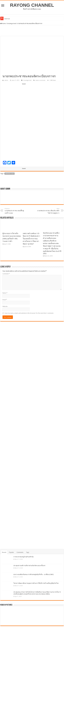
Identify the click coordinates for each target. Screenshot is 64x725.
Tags (27, 552)
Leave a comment (40, 80)
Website (5, 306)
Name (5, 293)
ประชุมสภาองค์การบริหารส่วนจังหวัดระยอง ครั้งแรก (29, 565)
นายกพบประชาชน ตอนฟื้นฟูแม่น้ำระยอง (16, 211)
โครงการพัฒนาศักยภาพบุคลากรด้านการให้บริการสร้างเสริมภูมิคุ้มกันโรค (36, 583)
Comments (20, 552)
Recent (4, 552)
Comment (6, 274)
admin (6, 80)
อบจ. (5, 19)
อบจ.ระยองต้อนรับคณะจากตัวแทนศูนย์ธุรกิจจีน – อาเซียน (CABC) (33, 574)
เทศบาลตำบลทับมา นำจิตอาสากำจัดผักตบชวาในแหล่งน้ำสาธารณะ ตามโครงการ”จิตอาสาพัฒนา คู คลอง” (31, 238)
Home (3, 23)
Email (5, 299)
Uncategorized (11, 23)
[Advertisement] (32, 30)
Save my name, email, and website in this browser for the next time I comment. (29, 313)
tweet (24, 84)
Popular (11, 552)
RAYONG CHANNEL (32, 5)
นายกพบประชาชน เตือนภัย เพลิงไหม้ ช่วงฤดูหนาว (48, 211)
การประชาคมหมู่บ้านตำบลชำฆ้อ (23, 557)
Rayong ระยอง (10, 173)
